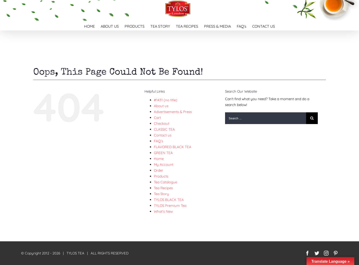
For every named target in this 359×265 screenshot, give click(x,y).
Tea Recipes (163, 188)
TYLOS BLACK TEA (169, 199)
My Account (163, 164)
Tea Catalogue (165, 182)
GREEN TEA (163, 153)
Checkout (161, 123)
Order (158, 170)
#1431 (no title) (165, 100)
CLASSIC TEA (164, 129)
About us (161, 106)
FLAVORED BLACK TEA (172, 147)
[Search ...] (265, 118)
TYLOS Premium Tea (170, 205)
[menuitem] (92, 25)
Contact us (162, 135)
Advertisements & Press (173, 112)
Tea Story (161, 194)
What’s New (163, 211)
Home (159, 158)
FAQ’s (158, 141)
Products (161, 176)
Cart (157, 117)
